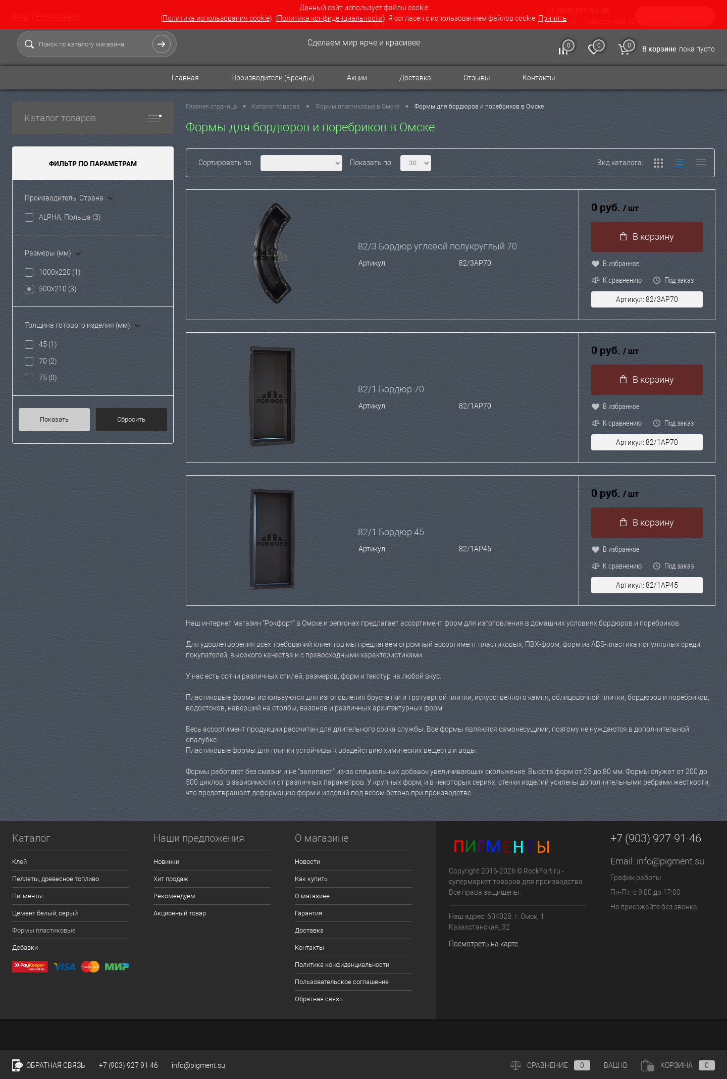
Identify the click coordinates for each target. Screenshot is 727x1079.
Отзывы (476, 78)
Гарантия (308, 913)
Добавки (25, 947)
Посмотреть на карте (483, 944)
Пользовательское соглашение (342, 982)
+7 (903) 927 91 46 (128, 1065)
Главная (185, 78)
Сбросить (131, 419)
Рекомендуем (174, 896)
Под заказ (673, 280)
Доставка (415, 78)
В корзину (647, 236)
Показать (54, 419)
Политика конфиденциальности (330, 18)
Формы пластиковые (44, 930)
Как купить (311, 879)
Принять (552, 18)
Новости (307, 861)
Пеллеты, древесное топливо (55, 879)
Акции (357, 78)
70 (48, 361)
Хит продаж (170, 879)
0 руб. (615, 208)
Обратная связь (319, 999)
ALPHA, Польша (70, 217)
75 (48, 378)
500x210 (58, 289)
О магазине (312, 896)
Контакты (539, 78)
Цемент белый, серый (45, 913)
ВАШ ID (616, 1065)
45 (48, 344)
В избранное (615, 263)
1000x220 (60, 272)
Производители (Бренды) (273, 78)
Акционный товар (179, 913)
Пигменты (27, 896)
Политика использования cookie (216, 18)
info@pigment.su (670, 861)
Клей (19, 861)
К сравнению (616, 280)
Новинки (166, 861)
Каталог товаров (93, 117)
